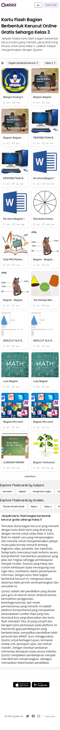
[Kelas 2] (48, 506)
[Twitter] (27, 716)
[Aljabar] (22, 491)
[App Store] (22, 684)
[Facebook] (33, 716)
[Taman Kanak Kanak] (13, 506)
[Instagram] (38, 716)
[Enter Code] (51, 5)
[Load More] (30, 476)
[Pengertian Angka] (42, 491)
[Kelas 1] (34, 506)
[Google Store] (40, 684)
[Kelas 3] (50, 63)
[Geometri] (7, 491)
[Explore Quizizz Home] (8, 5)
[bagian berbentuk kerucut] (23, 63)
